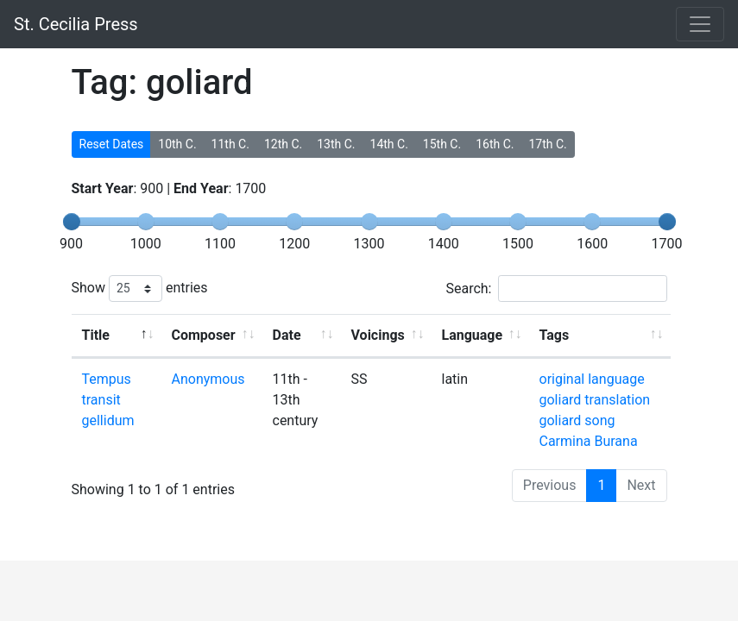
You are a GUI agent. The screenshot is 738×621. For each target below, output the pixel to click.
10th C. (177, 144)
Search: (555, 288)
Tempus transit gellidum (108, 400)
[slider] (71, 221)
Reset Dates (111, 144)
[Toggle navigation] (700, 24)
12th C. (283, 144)
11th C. (230, 144)
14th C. (389, 144)
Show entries (140, 288)
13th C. (336, 144)
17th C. (547, 144)
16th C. (495, 144)
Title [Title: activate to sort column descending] (96, 335)
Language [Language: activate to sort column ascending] (472, 335)
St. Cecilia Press (76, 24)
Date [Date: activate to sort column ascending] (287, 335)
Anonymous (208, 379)
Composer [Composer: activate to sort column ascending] (204, 335)
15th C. (442, 144)
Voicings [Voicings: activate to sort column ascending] (378, 335)
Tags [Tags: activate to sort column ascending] (554, 335)
